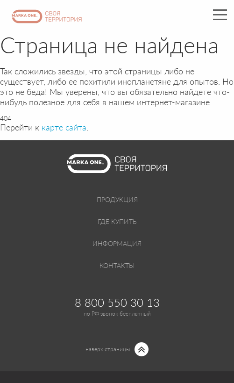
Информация (117, 244)
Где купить (117, 222)
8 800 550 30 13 (117, 303)
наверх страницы (107, 349)
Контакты (117, 266)
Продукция (117, 200)
